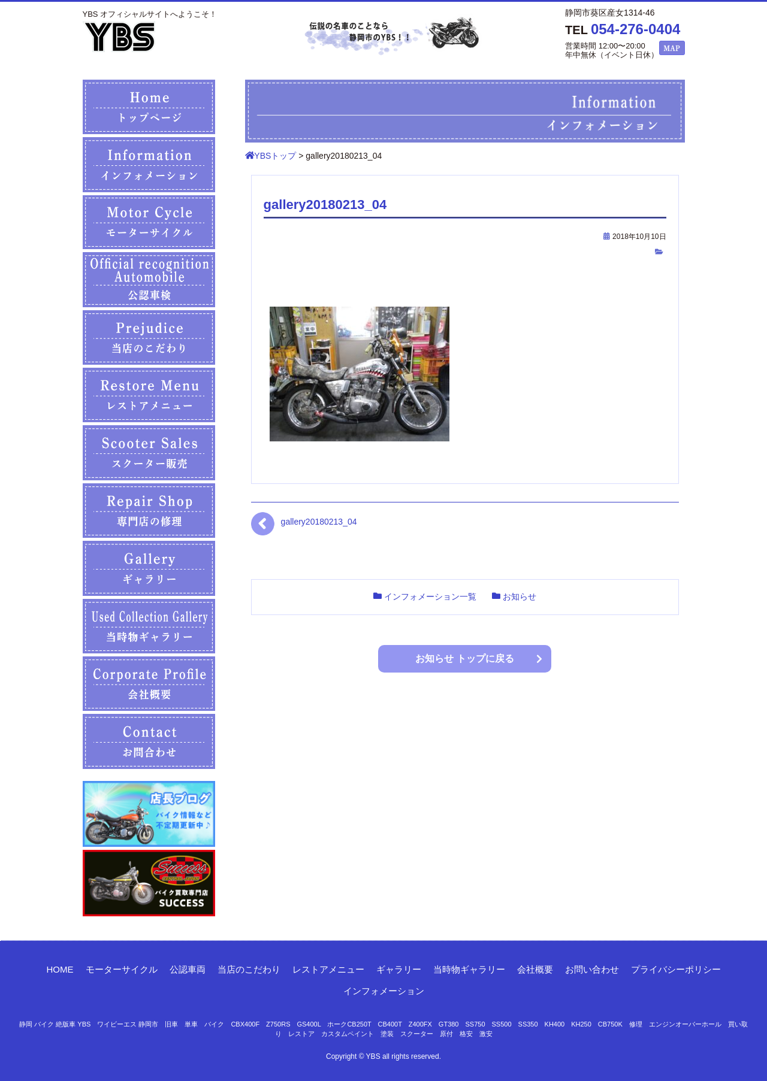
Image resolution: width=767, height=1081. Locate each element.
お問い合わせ (592, 969)
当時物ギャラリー (469, 969)
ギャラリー (398, 969)
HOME (60, 969)
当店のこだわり (249, 969)
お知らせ (519, 596)
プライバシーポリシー (676, 969)
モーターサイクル (122, 969)
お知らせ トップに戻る (464, 658)
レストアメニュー (328, 969)
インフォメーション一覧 (430, 596)
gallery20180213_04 (319, 521)
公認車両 (188, 969)
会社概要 (535, 969)
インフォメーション (383, 991)
